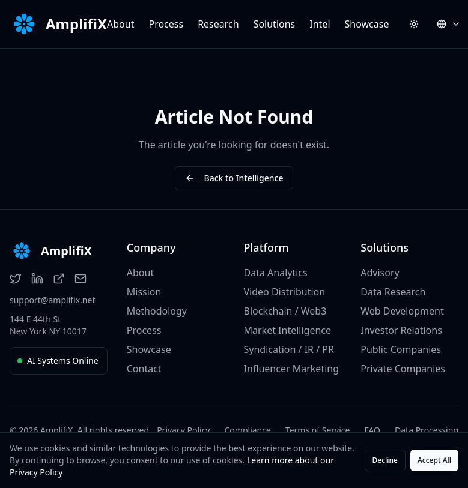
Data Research (392, 291)
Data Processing (426, 430)
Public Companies (400, 349)
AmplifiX (76, 24)
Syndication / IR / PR (289, 349)
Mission (144, 291)
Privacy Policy (183, 430)
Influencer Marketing (291, 368)
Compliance (248, 430)
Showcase (367, 24)
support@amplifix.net (52, 300)
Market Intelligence (288, 330)
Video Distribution (285, 291)
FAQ (372, 430)
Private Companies (402, 368)
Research (218, 24)
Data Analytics (276, 272)
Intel (319, 24)
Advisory (379, 272)
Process (165, 24)
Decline (385, 460)
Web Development (401, 311)
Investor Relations (401, 330)
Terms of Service (317, 430)
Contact (144, 368)
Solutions (275, 24)
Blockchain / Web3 (285, 311)
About (120, 24)
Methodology (157, 311)
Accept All (434, 460)
